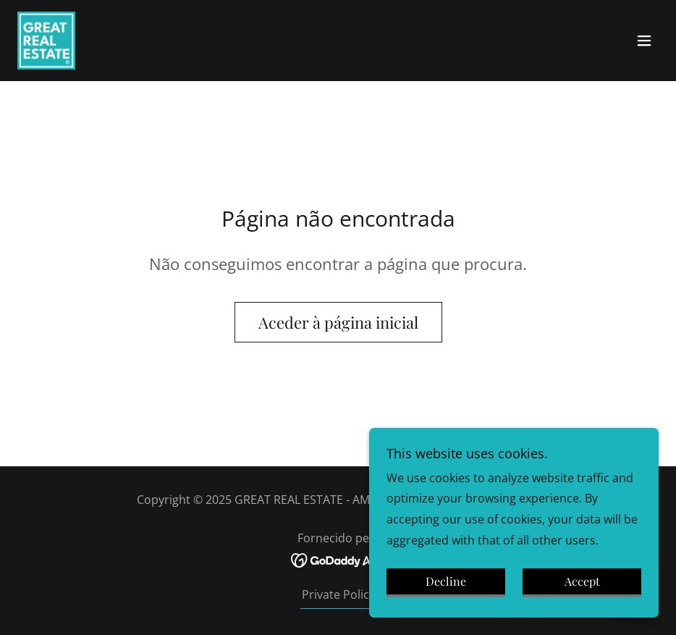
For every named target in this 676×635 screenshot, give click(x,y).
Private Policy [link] (338, 594)
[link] (46, 41)
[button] (644, 40)
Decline (446, 581)
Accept (582, 581)
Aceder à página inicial (338, 322)
